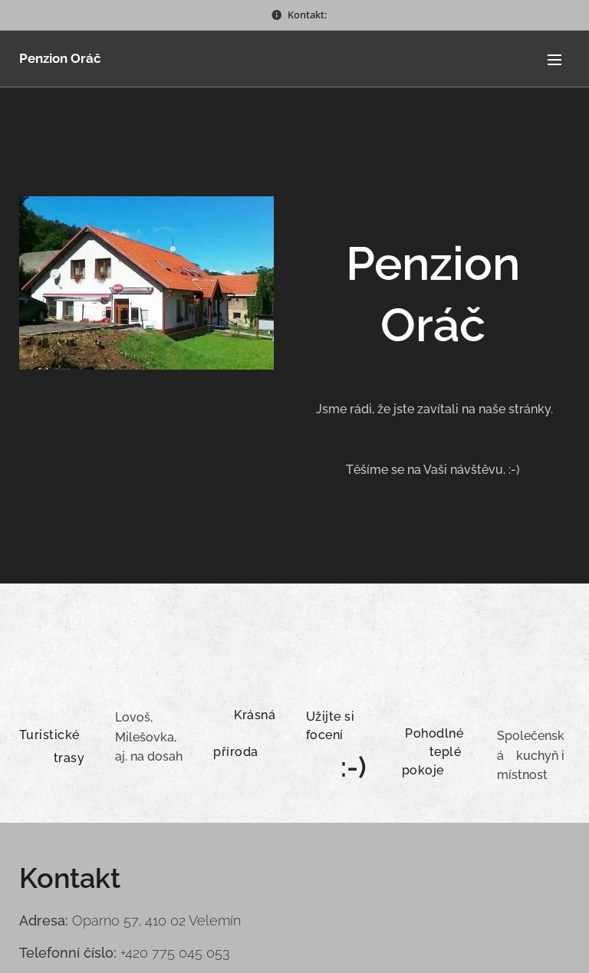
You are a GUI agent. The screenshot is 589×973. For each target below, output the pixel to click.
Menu (554, 60)
